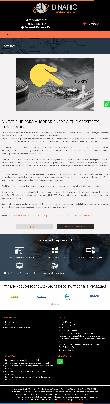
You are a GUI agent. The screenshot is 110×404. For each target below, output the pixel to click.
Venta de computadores (68, 330)
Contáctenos (10, 325)
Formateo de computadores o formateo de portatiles (79, 344)
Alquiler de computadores (68, 325)
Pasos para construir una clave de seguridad (22, 360)
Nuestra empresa (11, 322)
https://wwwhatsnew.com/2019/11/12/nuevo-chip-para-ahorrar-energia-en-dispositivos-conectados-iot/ (49, 215)
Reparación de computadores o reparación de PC (77, 333)
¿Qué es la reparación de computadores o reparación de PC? (28, 363)
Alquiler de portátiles (66, 327)
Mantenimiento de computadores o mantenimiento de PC (81, 336)
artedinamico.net (82, 400)
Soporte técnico (65, 322)
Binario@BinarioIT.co (36, 27)
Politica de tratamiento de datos (17, 327)
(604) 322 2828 (36, 20)
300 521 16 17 (36, 23)
